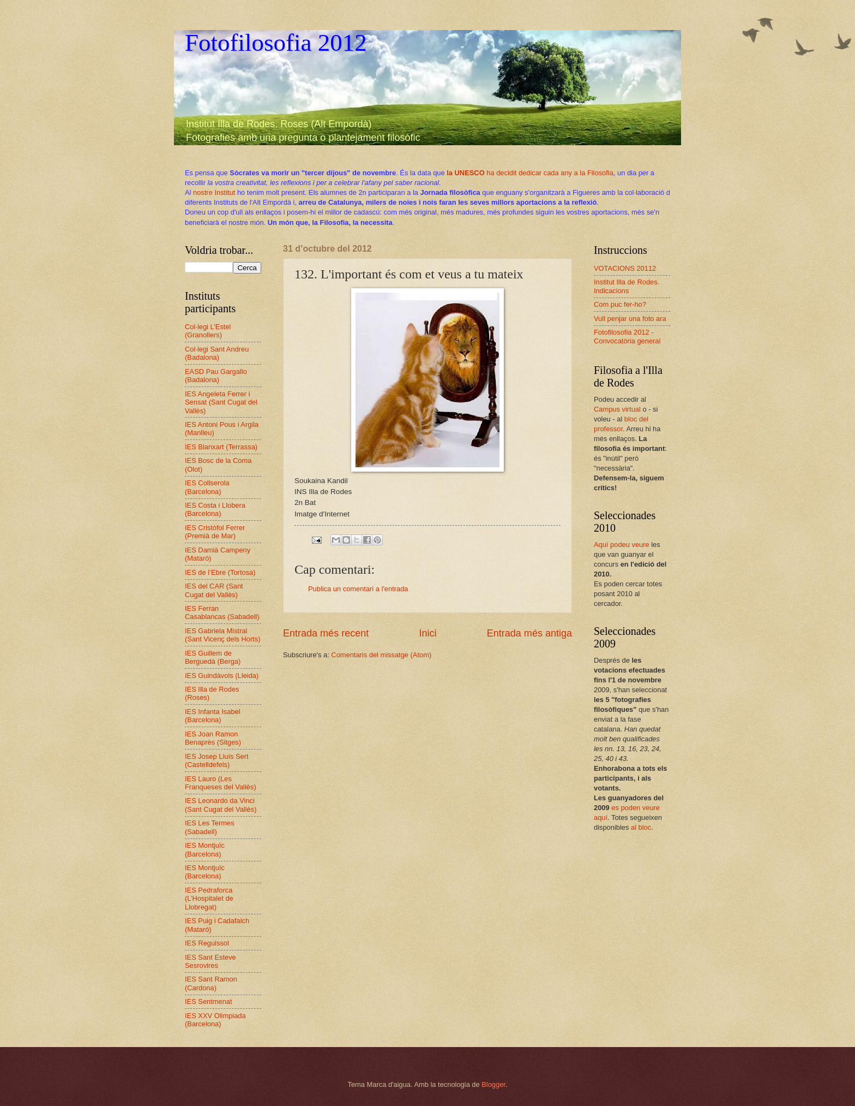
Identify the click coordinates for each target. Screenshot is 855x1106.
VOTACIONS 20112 (625, 268)
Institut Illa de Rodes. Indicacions (626, 286)
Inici (427, 633)
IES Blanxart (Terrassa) (221, 447)
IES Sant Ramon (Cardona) (211, 983)
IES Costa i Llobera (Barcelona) (215, 509)
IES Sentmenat (208, 1001)
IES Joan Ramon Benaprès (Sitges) (213, 738)
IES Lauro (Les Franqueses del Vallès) (220, 783)
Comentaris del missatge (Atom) (381, 655)
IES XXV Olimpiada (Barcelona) (215, 1020)
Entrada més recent (326, 633)
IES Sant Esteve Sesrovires (210, 961)
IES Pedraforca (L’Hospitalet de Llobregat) (209, 898)
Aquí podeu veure (621, 544)
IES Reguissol (207, 943)
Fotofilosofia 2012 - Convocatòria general (627, 336)
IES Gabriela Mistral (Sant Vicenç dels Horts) (223, 635)
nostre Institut (214, 192)
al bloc (641, 827)
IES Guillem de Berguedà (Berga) (212, 657)
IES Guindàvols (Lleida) (221, 675)
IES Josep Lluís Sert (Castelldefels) (217, 760)
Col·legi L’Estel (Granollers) (208, 331)
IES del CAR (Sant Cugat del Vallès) (214, 590)
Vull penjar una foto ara (630, 318)
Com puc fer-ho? (620, 304)
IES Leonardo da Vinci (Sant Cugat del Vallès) (220, 804)
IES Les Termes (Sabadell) (209, 827)
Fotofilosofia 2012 (276, 42)
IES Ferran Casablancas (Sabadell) (222, 612)
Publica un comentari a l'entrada (358, 589)
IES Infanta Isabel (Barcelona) (212, 715)
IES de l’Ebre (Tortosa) (220, 572)
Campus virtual (617, 409)
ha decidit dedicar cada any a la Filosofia (530, 173)
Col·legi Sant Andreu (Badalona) (217, 353)
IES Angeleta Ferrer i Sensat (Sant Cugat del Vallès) (221, 402)
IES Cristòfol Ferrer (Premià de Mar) (215, 532)
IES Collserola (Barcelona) (207, 487)
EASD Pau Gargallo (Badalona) (216, 375)
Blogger (493, 1084)
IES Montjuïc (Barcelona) (205, 849)
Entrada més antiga (529, 633)
